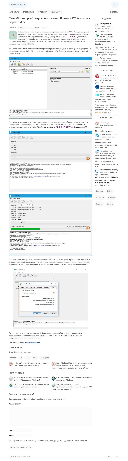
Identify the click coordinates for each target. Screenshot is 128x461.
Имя (11, 430)
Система (114, 12)
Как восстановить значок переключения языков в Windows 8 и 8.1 (106, 88)
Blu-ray (13, 358)
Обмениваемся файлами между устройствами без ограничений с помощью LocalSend (105, 39)
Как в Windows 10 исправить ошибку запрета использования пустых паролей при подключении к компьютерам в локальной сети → (72, 365)
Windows (14, 12)
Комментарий (15, 404)
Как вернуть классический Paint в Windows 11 (105, 125)
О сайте (107, 456)
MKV (35, 358)
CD (21, 358)
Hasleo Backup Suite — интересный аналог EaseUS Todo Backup (106, 136)
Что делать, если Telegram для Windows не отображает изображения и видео (106, 107)
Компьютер (56, 12)
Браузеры (100, 197)
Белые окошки (18, 4)
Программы (28, 12)
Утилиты (111, 197)
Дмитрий (22, 27)
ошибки (99, 204)
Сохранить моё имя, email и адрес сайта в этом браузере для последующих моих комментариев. (49, 441)
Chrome (110, 204)
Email (11, 436)
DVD (27, 358)
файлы (109, 191)
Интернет (42, 12)
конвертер (45, 358)
